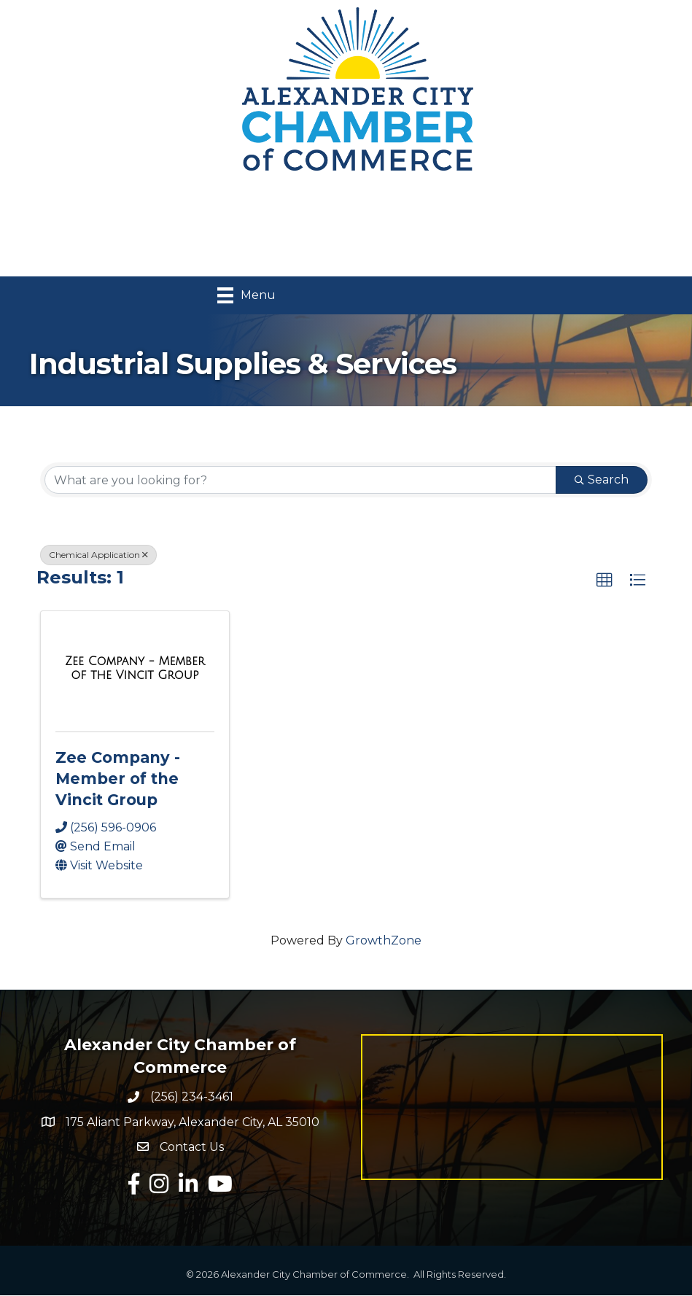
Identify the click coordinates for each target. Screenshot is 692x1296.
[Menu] (246, 295)
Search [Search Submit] (602, 479)
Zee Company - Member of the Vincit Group (117, 779)
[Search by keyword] (300, 480)
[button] (604, 580)
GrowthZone (383, 941)
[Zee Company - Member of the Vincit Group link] (134, 668)
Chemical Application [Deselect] (98, 554)
